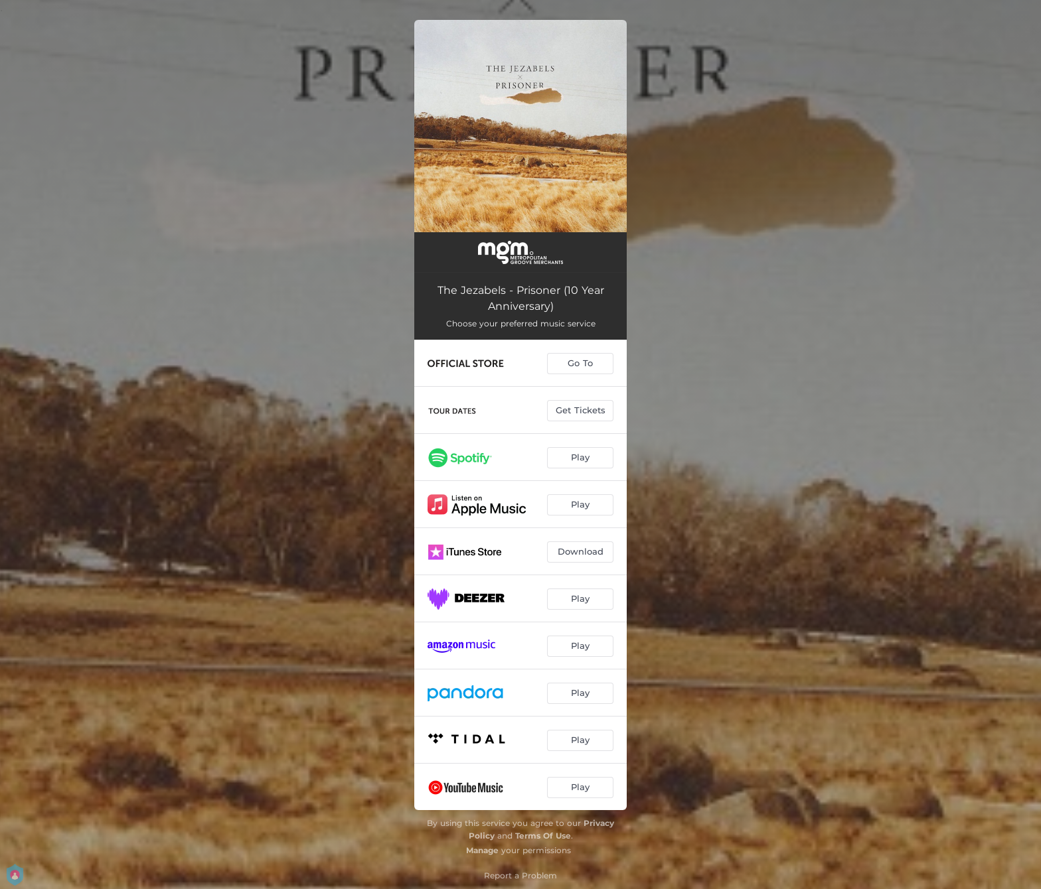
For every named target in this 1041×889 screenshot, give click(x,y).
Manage (482, 850)
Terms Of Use (543, 836)
